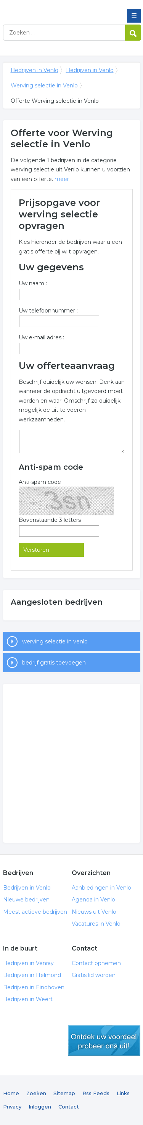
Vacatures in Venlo (96, 923)
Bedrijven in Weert (28, 999)
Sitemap (64, 1093)
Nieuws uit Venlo (94, 911)
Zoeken (36, 1093)
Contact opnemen (96, 963)
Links (123, 1093)
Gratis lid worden (94, 975)
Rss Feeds (95, 1093)
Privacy (12, 1107)
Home (11, 1093)
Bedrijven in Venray (28, 963)
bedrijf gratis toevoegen (54, 662)
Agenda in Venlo (93, 899)
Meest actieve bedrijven (35, 911)
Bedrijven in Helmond (32, 975)
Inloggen (40, 1107)
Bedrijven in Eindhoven (33, 987)
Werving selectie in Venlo (44, 85)
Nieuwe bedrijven (26, 899)
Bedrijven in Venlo (58, 9)
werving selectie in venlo (55, 641)
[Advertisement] (71, 763)
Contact (68, 1107)
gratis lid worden (104, 1040)
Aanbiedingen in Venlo (101, 887)
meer (62, 179)
